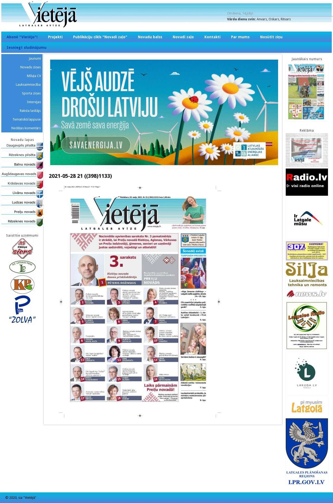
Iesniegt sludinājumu (26, 47)
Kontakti (212, 37)
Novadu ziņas (30, 67)
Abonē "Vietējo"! (22, 37)
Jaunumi (35, 58)
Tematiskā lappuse (26, 119)
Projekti (55, 37)
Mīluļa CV (34, 76)
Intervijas (34, 102)
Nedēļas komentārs (26, 128)
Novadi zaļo (183, 37)
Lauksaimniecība (28, 85)
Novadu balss (150, 37)
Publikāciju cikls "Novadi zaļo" (100, 37)
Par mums (240, 37)
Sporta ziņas (31, 93)
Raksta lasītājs (30, 111)
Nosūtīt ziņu (271, 37)
